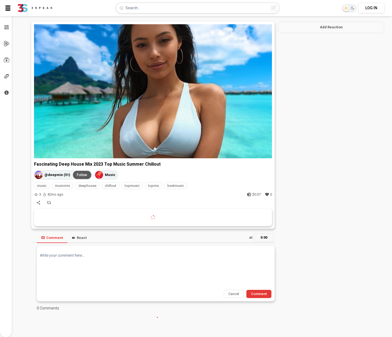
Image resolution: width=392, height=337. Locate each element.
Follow (82, 174)
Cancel (233, 294)
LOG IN (371, 8)
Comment (52, 238)
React (79, 238)
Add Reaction (331, 27)
